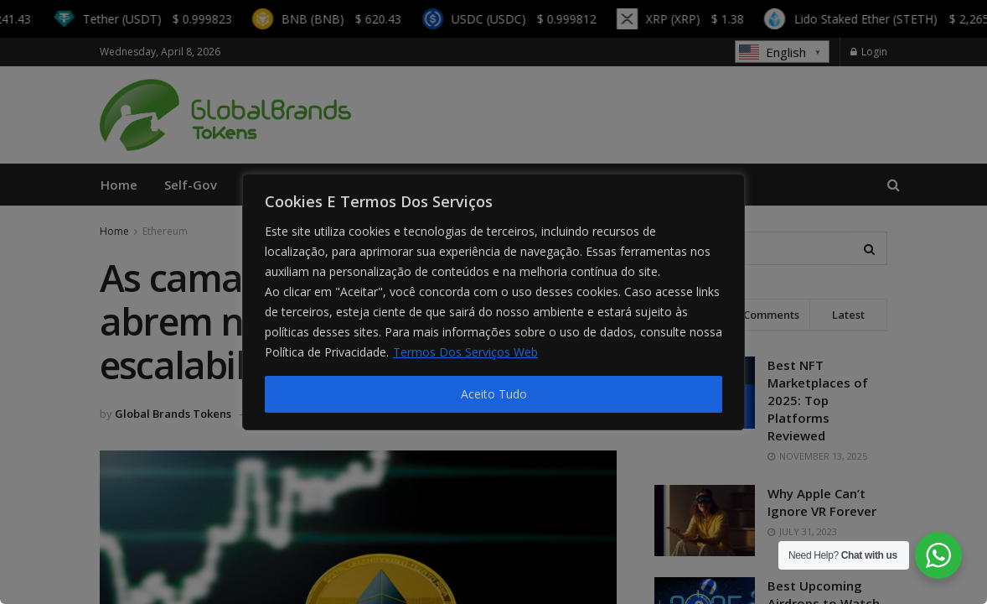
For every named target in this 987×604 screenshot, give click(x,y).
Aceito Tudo (494, 394)
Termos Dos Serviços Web (465, 352)
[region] (493, 302)
